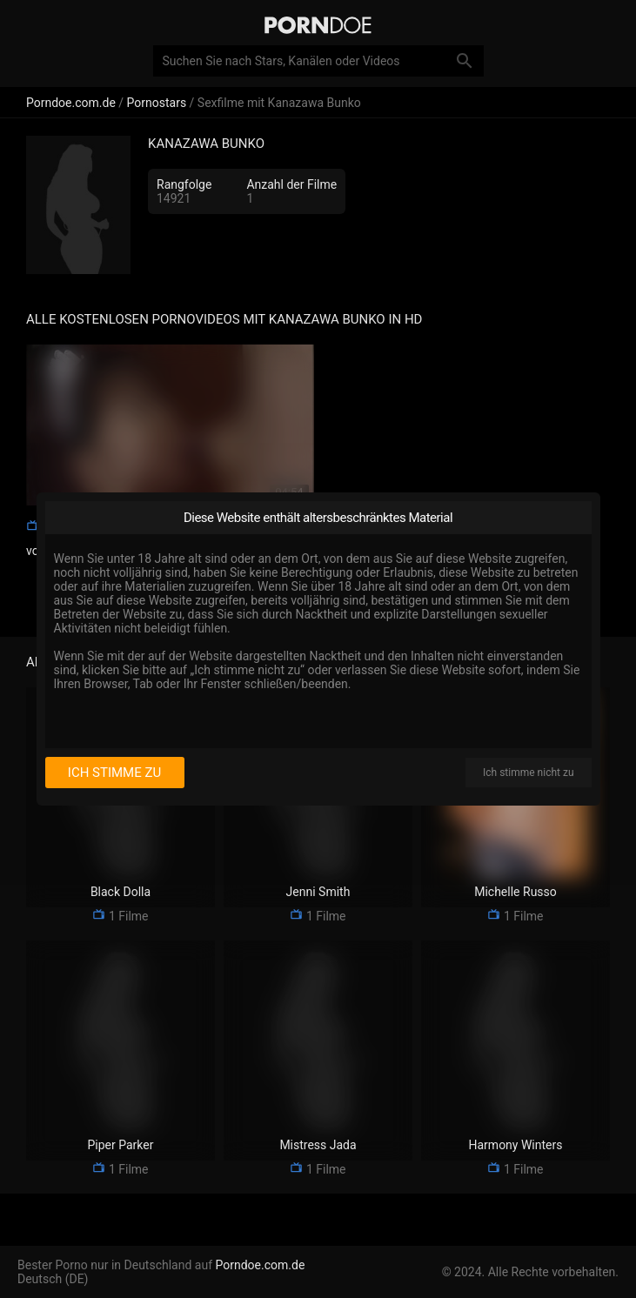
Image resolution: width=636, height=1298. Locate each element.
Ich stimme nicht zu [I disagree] (528, 772)
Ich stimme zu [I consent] (114, 772)
